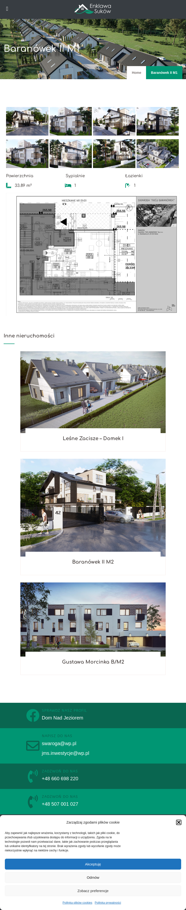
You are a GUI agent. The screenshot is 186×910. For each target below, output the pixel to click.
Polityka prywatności (108, 902)
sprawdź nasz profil (64, 710)
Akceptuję (93, 864)
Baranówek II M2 (93, 562)
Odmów (93, 877)
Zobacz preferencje (93, 891)
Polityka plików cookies (77, 902)
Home (136, 73)
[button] (178, 822)
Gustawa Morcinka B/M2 (93, 662)
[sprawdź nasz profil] (32, 715)
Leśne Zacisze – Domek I (93, 438)
